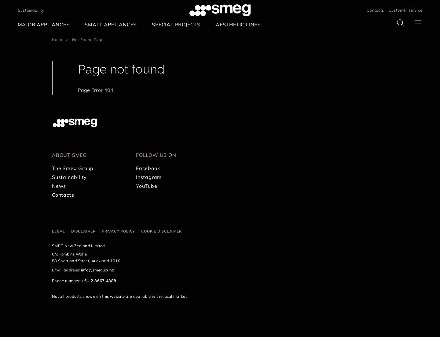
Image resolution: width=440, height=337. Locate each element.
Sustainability (31, 10)
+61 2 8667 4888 (99, 280)
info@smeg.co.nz (97, 269)
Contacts (375, 10)
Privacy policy (118, 231)
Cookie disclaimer (161, 231)
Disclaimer (83, 231)
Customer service (406, 10)
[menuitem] (45, 24)
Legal (58, 231)
